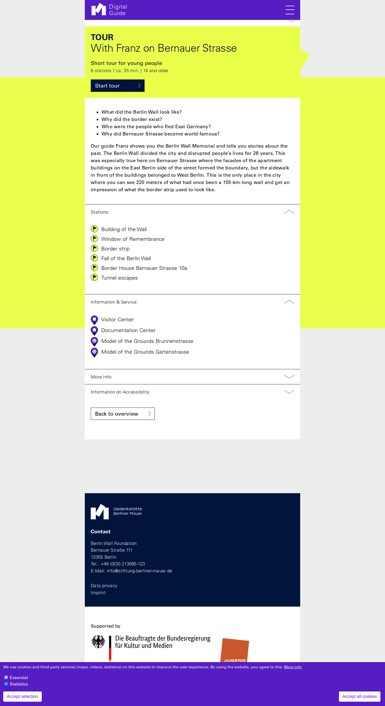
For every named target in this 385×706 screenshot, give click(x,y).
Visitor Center (117, 319)
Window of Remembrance (132, 238)
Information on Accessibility (120, 392)
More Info (101, 377)
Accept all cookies (359, 700)
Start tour (107, 85)
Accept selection (22, 700)
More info (293, 670)
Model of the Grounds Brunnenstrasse (147, 341)
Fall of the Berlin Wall (126, 258)
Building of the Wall (124, 229)
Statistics (19, 687)
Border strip (115, 248)
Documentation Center (128, 330)
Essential (19, 681)
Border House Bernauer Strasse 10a (144, 268)
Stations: (100, 212)
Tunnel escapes (119, 277)
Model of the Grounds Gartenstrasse (145, 351)
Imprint (98, 592)
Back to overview (116, 414)
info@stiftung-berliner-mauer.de (139, 570)
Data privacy (104, 585)
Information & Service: (114, 302)
